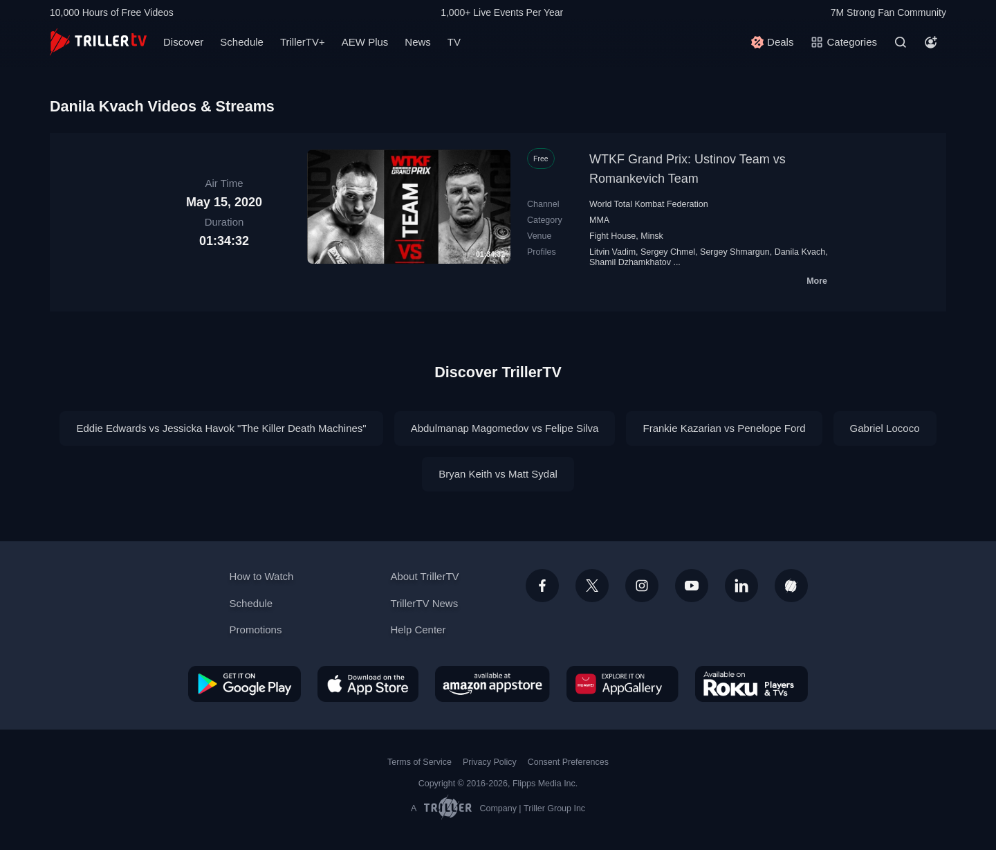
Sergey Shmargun (735, 252)
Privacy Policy (490, 762)
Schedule (242, 42)
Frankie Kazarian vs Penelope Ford (724, 428)
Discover (183, 42)
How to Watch (262, 576)
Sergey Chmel (667, 252)
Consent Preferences (568, 762)
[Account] (931, 42)
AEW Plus (365, 42)
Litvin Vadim (612, 252)
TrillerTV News (424, 603)
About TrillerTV (424, 576)
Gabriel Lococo (885, 428)
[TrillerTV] (98, 42)
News (418, 42)
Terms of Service (419, 762)
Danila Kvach (800, 252)
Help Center (417, 629)
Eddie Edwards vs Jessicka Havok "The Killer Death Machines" (221, 428)
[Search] (900, 42)
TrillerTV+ (302, 42)
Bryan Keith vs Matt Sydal (498, 474)
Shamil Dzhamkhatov (630, 262)
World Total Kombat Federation (648, 204)
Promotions (256, 629)
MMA (599, 220)
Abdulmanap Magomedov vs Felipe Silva (505, 428)
